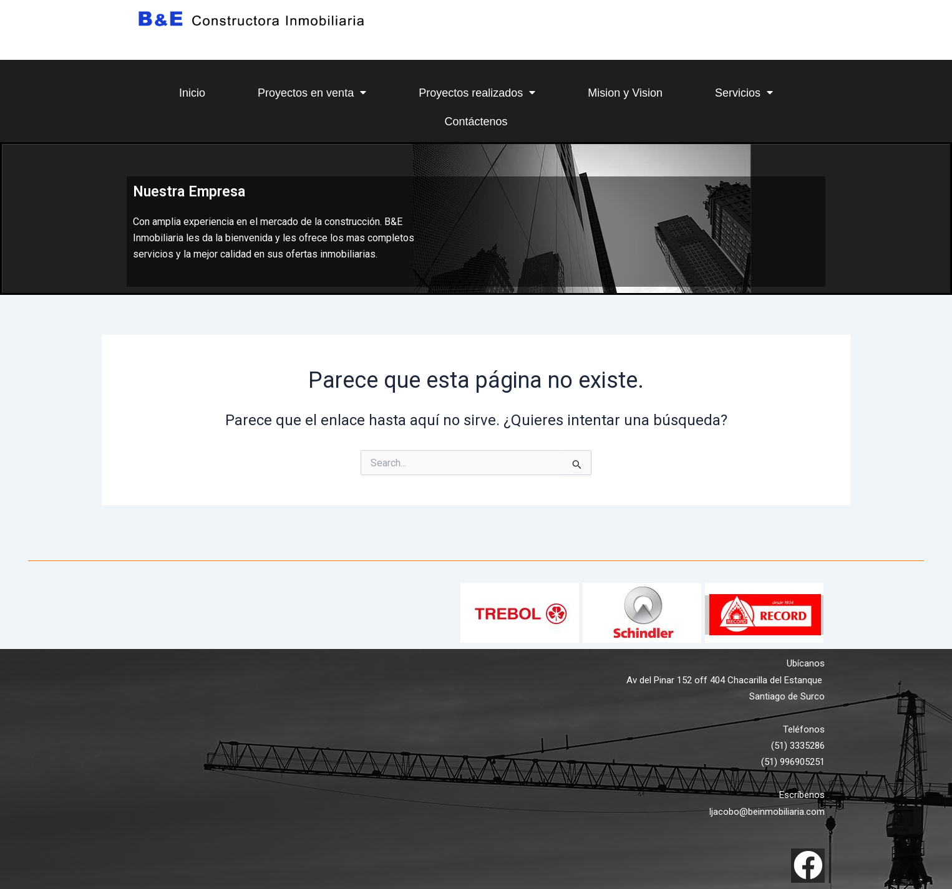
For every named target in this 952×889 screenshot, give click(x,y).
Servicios (744, 92)
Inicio (192, 93)
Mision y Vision (625, 93)
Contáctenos (475, 121)
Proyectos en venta (312, 92)
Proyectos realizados (477, 92)
